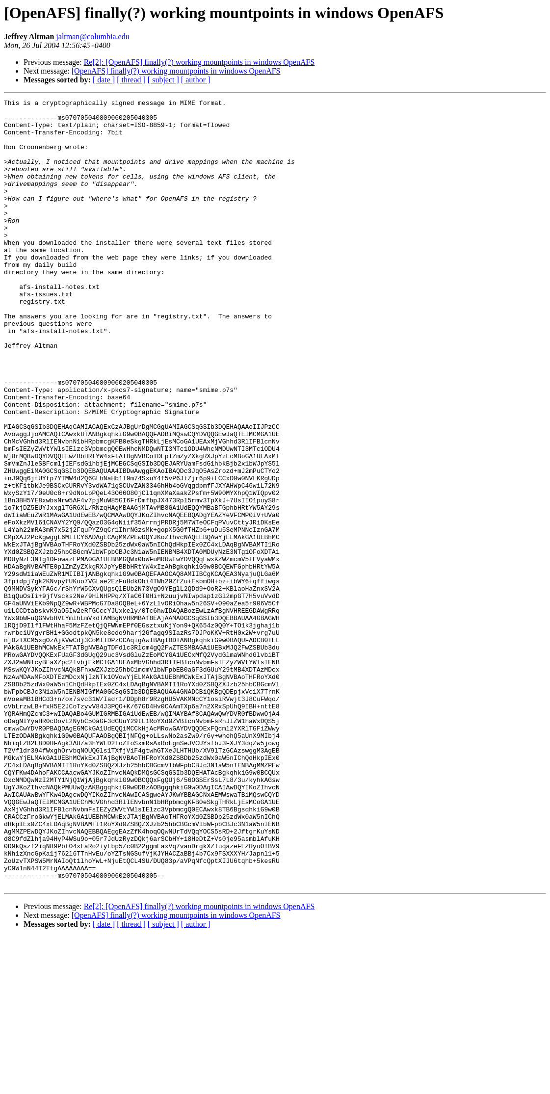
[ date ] (104, 80)
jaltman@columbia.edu (92, 36)
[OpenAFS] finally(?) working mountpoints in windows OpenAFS (176, 71)
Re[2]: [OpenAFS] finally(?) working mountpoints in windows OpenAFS (199, 62)
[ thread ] (131, 80)
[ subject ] (163, 80)
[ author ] (195, 80)
